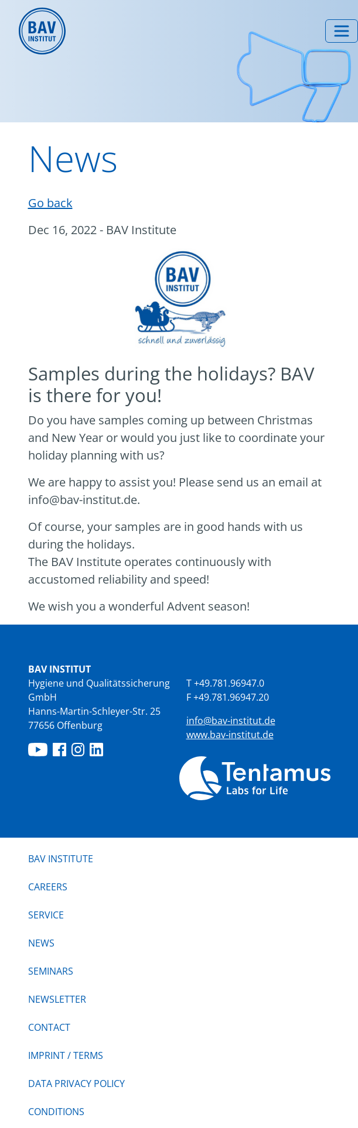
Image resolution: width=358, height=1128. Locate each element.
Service (46, 914)
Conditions (56, 1111)
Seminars (50, 971)
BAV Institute (60, 858)
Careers (47, 886)
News (41, 942)
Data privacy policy (76, 1083)
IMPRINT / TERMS (65, 1055)
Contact (49, 1027)
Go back (50, 203)
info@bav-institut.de (230, 720)
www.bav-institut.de (230, 734)
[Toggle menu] (341, 31)
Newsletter (57, 999)
